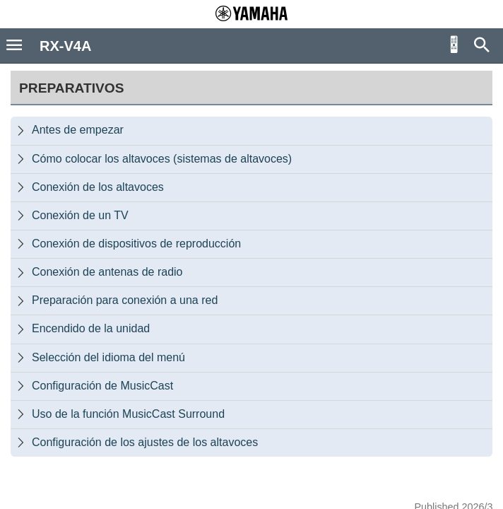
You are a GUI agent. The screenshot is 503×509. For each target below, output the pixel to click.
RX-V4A (65, 46)
